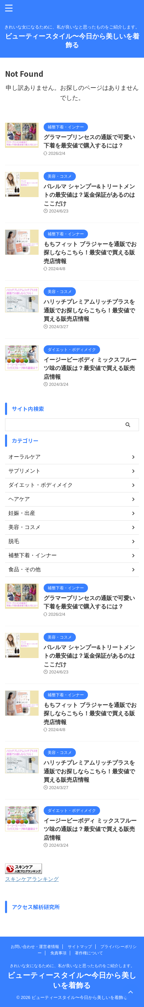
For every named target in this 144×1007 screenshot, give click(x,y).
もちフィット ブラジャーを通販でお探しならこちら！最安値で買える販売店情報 (90, 252)
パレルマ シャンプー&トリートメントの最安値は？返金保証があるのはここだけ (89, 195)
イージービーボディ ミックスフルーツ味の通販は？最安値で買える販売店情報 (90, 368)
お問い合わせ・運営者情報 (35, 946)
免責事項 (58, 953)
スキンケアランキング (32, 879)
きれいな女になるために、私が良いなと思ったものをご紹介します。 (72, 965)
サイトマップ (80, 946)
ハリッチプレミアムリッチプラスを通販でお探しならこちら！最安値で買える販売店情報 (89, 310)
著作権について (89, 953)
